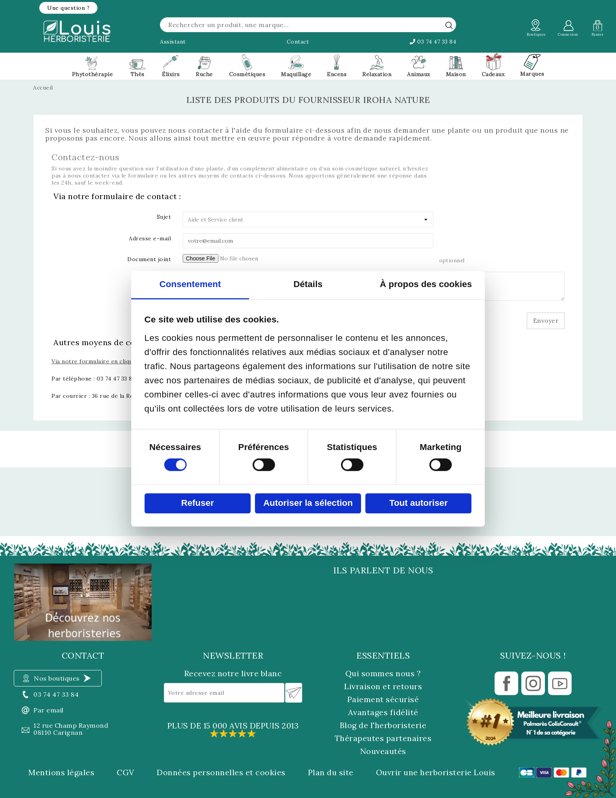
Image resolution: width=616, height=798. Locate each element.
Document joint (149, 259)
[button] (68, 8)
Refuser (197, 503)
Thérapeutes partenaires (383, 738)
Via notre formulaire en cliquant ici (100, 361)
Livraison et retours (383, 686)
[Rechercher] (308, 24)
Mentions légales (61, 772)
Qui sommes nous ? (383, 673)
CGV (125, 772)
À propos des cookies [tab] (426, 284)
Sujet (164, 216)
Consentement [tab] (190, 284)
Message (159, 276)
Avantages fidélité (383, 712)
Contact (298, 41)
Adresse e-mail (150, 238)
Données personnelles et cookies (221, 772)
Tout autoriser (418, 503)
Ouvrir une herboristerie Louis (435, 772)
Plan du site (331, 772)
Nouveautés (383, 751)
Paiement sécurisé (383, 699)
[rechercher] (449, 25)
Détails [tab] (308, 284)
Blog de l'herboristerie (383, 725)
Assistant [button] (173, 41)
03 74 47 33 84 (433, 41)
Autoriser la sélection (308, 503)
